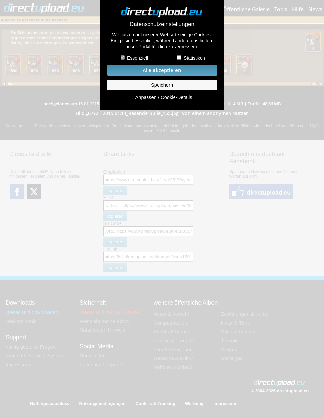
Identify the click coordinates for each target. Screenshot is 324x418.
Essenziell (137, 58)
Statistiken (194, 58)
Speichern (162, 85)
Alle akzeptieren (162, 70)
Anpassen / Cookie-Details (163, 97)
